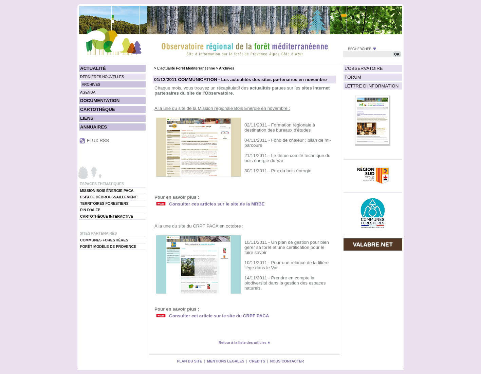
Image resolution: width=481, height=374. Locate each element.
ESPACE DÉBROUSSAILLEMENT (108, 197)
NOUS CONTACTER (287, 361)
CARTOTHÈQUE (97, 109)
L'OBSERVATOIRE (364, 68)
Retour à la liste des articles (244, 342)
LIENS (86, 118)
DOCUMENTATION (99, 100)
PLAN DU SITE (189, 361)
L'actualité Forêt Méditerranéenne (186, 68)
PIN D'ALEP (90, 210)
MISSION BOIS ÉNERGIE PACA (106, 191)
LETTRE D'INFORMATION (372, 85)
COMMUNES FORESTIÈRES (104, 240)
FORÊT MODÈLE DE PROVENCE (108, 246)
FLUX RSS (98, 140)
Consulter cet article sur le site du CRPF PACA (219, 315)
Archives (226, 68)
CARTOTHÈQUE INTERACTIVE (106, 216)
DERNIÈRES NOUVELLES (102, 77)
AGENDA (87, 92)
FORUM (353, 77)
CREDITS (257, 361)
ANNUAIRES (93, 127)
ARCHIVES (91, 84)
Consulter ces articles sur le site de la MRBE (216, 203)
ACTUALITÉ (93, 68)
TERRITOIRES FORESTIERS (104, 203)
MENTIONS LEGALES (225, 361)
